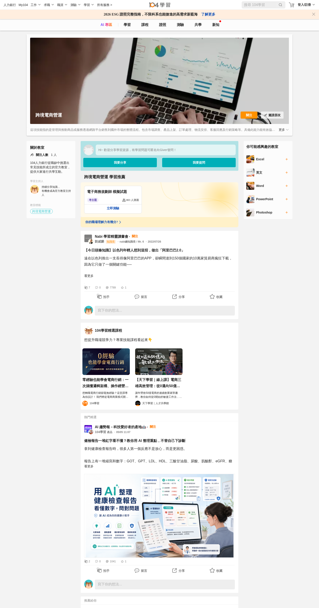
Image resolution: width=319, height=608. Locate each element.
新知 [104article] (216, 23)
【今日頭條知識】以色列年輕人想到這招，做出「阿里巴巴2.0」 (134, 250)
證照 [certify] (162, 25)
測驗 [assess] (180, 25)
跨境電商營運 (41, 211)
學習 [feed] (127, 25)
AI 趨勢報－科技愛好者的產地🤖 (120, 427)
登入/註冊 (304, 4)
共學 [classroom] (198, 25)
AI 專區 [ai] (106, 25)
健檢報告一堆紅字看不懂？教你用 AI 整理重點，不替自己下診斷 (134, 441)
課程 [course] (144, 25)
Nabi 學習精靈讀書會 (111, 236)
